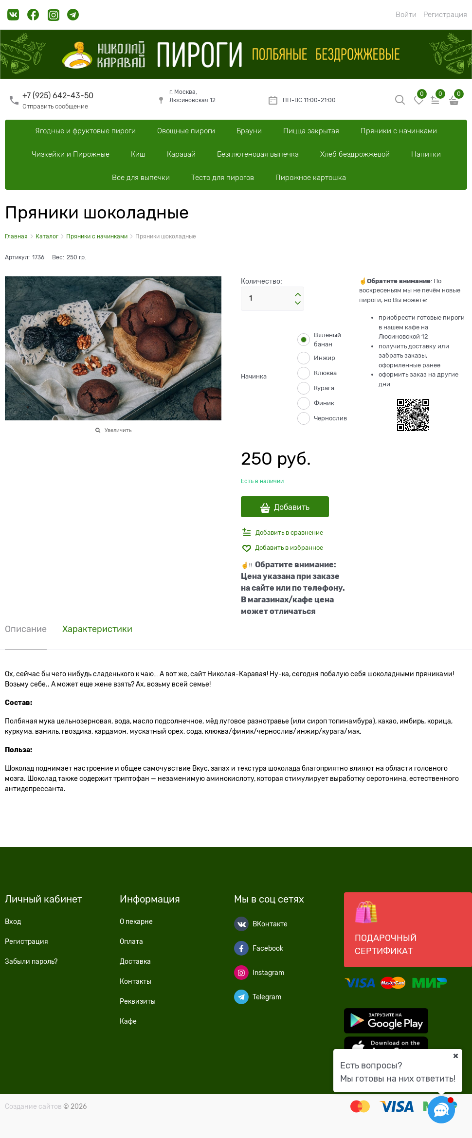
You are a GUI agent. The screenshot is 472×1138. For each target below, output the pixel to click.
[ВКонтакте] (241, 924)
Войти (406, 14)
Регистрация (445, 14)
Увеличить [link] (118, 430)
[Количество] (272, 299)
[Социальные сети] (441, 1109)
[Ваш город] (455, 1056)
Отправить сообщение (55, 106)
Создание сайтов (33, 1106)
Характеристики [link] (97, 629)
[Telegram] (241, 997)
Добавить (291, 507)
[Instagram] (241, 972)
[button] (297, 295)
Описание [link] (26, 629)
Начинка (254, 376)
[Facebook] (241, 948)
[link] (13, 18)
